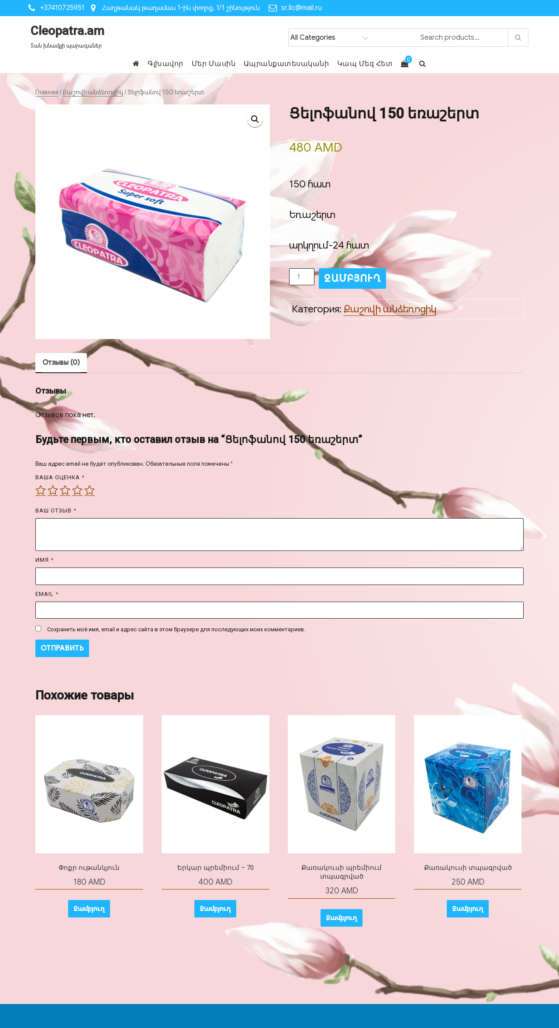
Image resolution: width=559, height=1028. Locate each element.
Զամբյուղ (352, 278)
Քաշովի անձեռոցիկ (92, 92)
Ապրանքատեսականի (286, 63)
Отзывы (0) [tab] (61, 362)
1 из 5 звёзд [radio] (40, 490)
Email (47, 594)
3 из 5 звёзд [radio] (65, 490)
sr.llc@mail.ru (301, 7)
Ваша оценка (60, 477)
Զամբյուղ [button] (89, 908)
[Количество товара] (301, 277)
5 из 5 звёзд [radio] (89, 490)
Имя (44, 560)
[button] (255, 119)
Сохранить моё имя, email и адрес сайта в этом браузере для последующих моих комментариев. (176, 629)
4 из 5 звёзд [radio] (77, 490)
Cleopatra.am (67, 31)
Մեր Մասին (214, 63)
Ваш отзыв (55, 510)
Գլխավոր (165, 63)
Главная (46, 92)
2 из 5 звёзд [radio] (53, 490)
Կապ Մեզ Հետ (365, 63)
